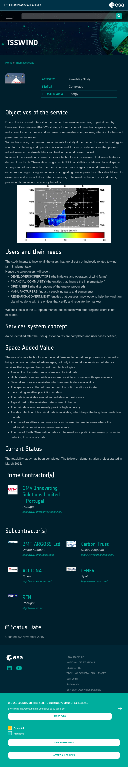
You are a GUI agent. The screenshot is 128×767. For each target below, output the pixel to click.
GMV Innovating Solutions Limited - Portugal (41, 494)
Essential (19, 732)
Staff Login (72, 678)
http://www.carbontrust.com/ (97, 554)
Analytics (19, 737)
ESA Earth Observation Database (83, 689)
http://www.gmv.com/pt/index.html (42, 511)
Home (8, 62)
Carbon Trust (95, 544)
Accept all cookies (64, 759)
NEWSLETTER (74, 668)
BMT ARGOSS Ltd (41, 544)
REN (26, 597)
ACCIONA (32, 570)
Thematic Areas (25, 62)
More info (60, 720)
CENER (88, 570)
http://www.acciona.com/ (36, 581)
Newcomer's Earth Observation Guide (86, 695)
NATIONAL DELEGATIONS (80, 662)
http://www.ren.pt (32, 608)
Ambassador (73, 684)
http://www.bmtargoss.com (38, 554)
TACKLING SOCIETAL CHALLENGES (86, 673)
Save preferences (64, 746)
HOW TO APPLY (75, 657)
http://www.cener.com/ (94, 581)
